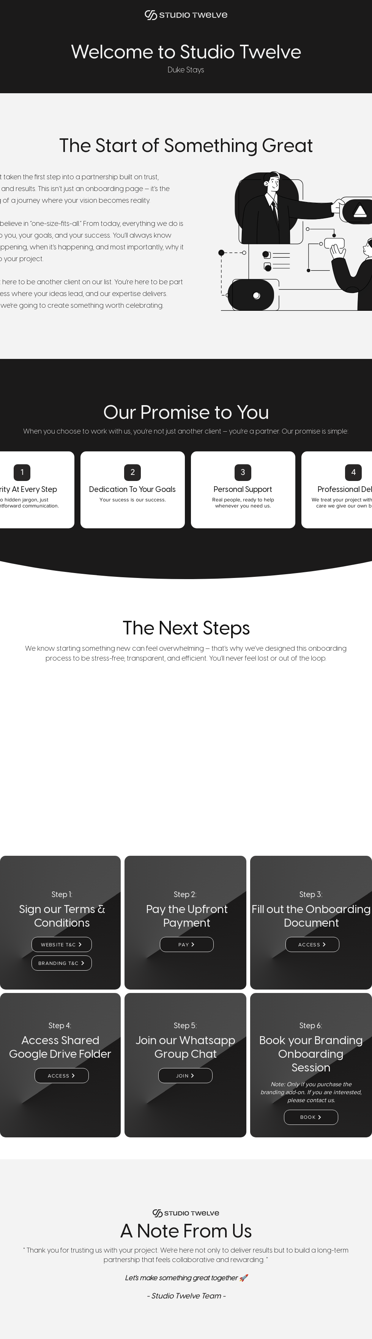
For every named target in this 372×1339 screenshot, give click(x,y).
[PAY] (187, 944)
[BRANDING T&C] (62, 963)
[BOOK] (311, 1117)
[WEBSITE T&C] (62, 944)
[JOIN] (185, 1075)
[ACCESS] (312, 944)
